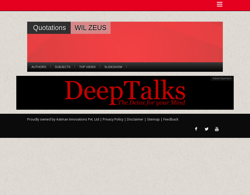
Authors (39, 67)
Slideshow (113, 67)
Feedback (170, 119)
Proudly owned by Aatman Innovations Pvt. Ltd (63, 119)
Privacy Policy (113, 119)
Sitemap (154, 119)
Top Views (87, 67)
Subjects (62, 67)
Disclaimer (135, 119)
